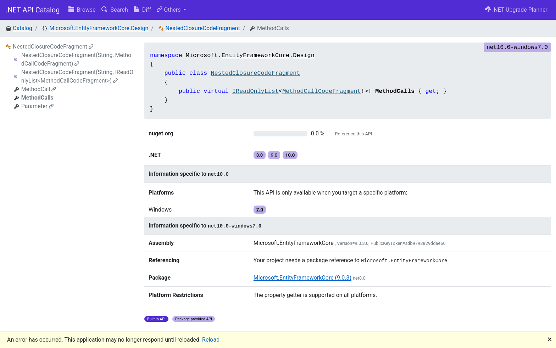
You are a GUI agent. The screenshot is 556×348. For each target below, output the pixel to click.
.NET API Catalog (33, 10)
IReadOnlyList (255, 91)
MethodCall (38, 89)
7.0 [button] (259, 209)
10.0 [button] (290, 155)
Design (303, 55)
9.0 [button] (274, 155)
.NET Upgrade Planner (516, 9)
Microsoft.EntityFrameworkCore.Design (98, 28)
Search (114, 9)
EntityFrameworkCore (256, 55)
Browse (82, 9)
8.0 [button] (259, 155)
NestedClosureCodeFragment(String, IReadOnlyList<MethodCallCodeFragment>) (77, 76)
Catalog (22, 28)
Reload (210, 339)
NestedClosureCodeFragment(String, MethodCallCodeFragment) (76, 59)
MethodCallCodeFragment (321, 91)
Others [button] (169, 9)
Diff (142, 9)
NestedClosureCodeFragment (202, 28)
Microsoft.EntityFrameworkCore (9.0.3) (302, 277)
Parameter (37, 106)
